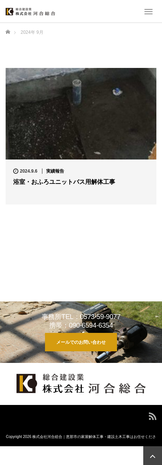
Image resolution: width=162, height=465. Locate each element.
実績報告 (55, 171)
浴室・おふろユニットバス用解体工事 (64, 182)
